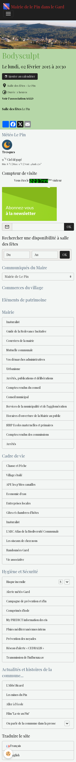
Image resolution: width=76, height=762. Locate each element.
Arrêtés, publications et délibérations (29, 378)
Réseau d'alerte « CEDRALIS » (25, 648)
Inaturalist (12, 322)
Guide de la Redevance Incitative (26, 331)
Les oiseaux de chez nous (21, 541)
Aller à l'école (14, 704)
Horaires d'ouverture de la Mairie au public (33, 416)
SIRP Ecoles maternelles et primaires (29, 425)
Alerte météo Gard (18, 592)
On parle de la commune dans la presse (31, 723)
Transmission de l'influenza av (25, 657)
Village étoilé (14, 475)
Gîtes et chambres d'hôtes (22, 513)
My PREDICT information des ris (26, 620)
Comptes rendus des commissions (27, 434)
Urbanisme (13, 369)
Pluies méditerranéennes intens (26, 629)
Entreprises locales (18, 503)
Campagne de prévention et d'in (26, 601)
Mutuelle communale (19, 350)
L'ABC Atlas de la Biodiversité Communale (32, 531)
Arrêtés (11, 444)
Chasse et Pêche (16, 466)
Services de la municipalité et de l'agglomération (36, 406)
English (12, 755)
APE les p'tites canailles (20, 484)
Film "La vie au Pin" (17, 713)
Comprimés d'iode (17, 610)
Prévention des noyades (21, 639)
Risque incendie (16, 582)
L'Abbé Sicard (15, 685)
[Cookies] (8, 753)
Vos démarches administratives (25, 359)
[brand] (33, 6)
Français (13, 746)
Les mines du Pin (16, 695)
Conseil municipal (17, 397)
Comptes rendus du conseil (23, 388)
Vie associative (15, 560)
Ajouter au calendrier (20, 76)
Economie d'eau (16, 494)
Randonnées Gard (17, 550)
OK (69, 227)
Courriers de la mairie (20, 341)
